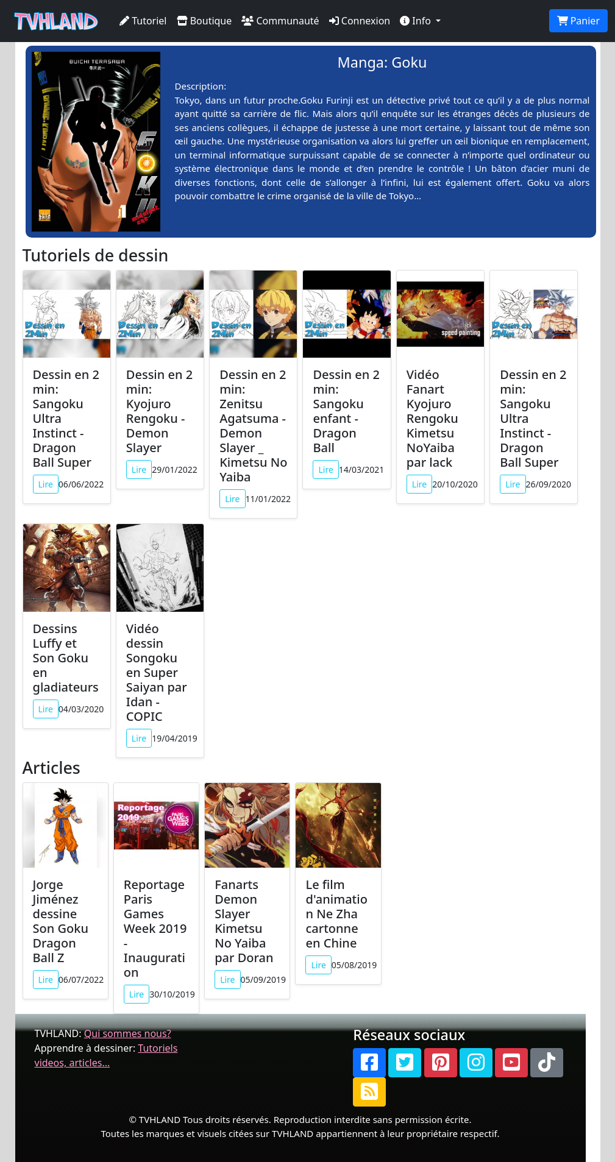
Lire (45, 484)
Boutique (204, 20)
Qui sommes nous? (127, 1033)
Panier (578, 20)
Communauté (280, 20)
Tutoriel (143, 20)
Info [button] (416, 20)
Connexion (360, 20)
